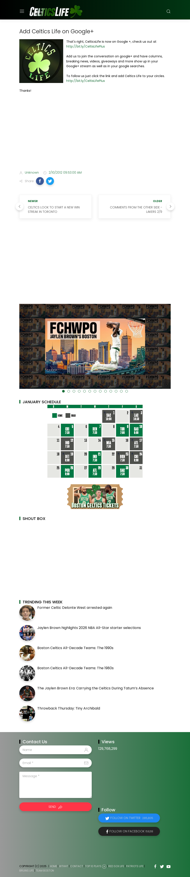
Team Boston (45, 870)
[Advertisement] (95, 132)
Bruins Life (26, 870)
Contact (76, 866)
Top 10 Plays (93, 866)
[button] (40, 181)
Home (53, 866)
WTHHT (63, 866)
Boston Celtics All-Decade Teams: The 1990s (75, 647)
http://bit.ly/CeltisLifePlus (85, 46)
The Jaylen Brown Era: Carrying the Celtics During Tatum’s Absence (95, 688)
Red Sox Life (116, 866)
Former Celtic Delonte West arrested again (74, 607)
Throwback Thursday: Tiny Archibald (68, 708)
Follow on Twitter (131, 818)
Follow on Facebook (131, 831)
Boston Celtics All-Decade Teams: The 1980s (75, 668)
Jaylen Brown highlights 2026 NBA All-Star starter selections (89, 627)
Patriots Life (134, 866)
